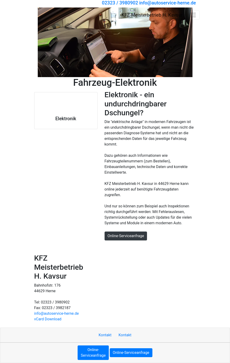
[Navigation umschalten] (193, 15)
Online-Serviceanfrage (126, 236)
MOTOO (152, 247)
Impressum (74, 247)
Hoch (40, 247)
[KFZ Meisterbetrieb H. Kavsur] (49, 15)
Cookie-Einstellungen (179, 247)
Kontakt (55, 247)
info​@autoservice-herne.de (56, 313)
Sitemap (95, 247)
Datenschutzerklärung (124, 247)
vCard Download (47, 319)
